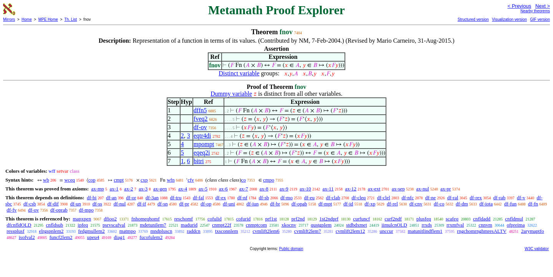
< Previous (519, 6)
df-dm (462, 204)
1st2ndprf (329, 219)
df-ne (430, 197)
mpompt (204, 144)
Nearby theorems (535, 11)
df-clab (333, 197)
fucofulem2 (150, 237)
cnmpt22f (221, 225)
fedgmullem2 (91, 231)
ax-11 (328, 189)
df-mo (286, 197)
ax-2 (128, 189)
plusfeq (423, 219)
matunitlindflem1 (425, 231)
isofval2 (27, 237)
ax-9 (284, 189)
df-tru (176, 197)
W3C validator (537, 249)
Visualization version (509, 19)
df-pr (184, 204)
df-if (141, 204)
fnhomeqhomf (145, 219)
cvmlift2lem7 (307, 231)
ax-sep (398, 189)
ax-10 (305, 189)
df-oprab (59, 210)
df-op (205, 204)
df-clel (383, 197)
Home (27, 19)
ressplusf (15, 231)
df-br (275, 204)
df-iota (486, 204)
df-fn (533, 204)
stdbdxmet (356, 225)
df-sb (264, 197)
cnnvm (485, 225)
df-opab (299, 204)
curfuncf (361, 219)
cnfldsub (54, 225)
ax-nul (422, 189)
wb (46, 180)
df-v (521, 197)
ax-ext (374, 189)
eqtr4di (202, 135)
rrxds (427, 225)
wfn (170, 180)
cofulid (214, 219)
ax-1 (114, 189)
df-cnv (415, 204)
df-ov (200, 127)
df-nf (242, 197)
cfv (190, 180)
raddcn (193, 231)
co (243, 180)
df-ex (220, 197)
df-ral (452, 197)
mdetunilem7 (153, 225)
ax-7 (243, 189)
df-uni (229, 204)
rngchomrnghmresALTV (482, 231)
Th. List (71, 19)
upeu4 (93, 237)
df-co (439, 204)
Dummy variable (231, 93)
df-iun (253, 204)
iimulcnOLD (394, 225)
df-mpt (325, 204)
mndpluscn (161, 231)
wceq (69, 180)
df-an (111, 197)
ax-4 (182, 189)
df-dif (53, 204)
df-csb (29, 204)
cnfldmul (514, 219)
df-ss (97, 204)
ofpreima (516, 225)
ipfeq (83, 225)
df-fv (12, 210)
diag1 (119, 237)
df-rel (392, 204)
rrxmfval (455, 225)
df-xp (369, 204)
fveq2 (200, 118)
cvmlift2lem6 (266, 231)
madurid (189, 225)
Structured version (472, 19)
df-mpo (86, 210)
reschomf (183, 219)
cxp (144, 180)
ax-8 (264, 189)
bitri (199, 161)
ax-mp (97, 189)
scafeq (451, 219)
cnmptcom (256, 225)
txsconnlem (226, 231)
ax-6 (223, 189)
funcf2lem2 (61, 237)
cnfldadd (481, 219)
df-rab (499, 197)
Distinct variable (239, 73)
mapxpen (82, 219)
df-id (348, 204)
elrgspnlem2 (51, 231)
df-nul (120, 204)
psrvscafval (114, 225)
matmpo (127, 231)
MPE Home (48, 19)
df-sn (162, 204)
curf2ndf (393, 219)
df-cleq (358, 197)
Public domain (291, 249)
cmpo (268, 180)
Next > (542, 6)
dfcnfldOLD (19, 225)
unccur (386, 231)
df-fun (510, 204)
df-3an (152, 197)
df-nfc (408, 197)
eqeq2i (202, 152)
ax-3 (143, 189)
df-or (131, 197)
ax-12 (351, 189)
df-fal (198, 197)
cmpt (119, 180)
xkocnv (288, 225)
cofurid (243, 219)
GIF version (540, 19)
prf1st (271, 219)
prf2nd (298, 219)
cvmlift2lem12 (350, 231)
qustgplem (321, 225)
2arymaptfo (532, 231)
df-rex (476, 197)
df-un (75, 204)
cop (92, 180)
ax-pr (445, 189)
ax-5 (203, 189)
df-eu (309, 197)
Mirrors (9, 19)
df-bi (91, 197)
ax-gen (160, 189)
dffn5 (200, 110)
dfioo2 (110, 219)
